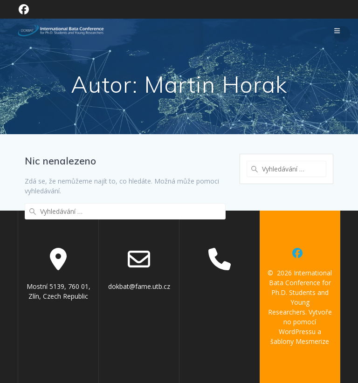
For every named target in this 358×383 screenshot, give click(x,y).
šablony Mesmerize (299, 341)
